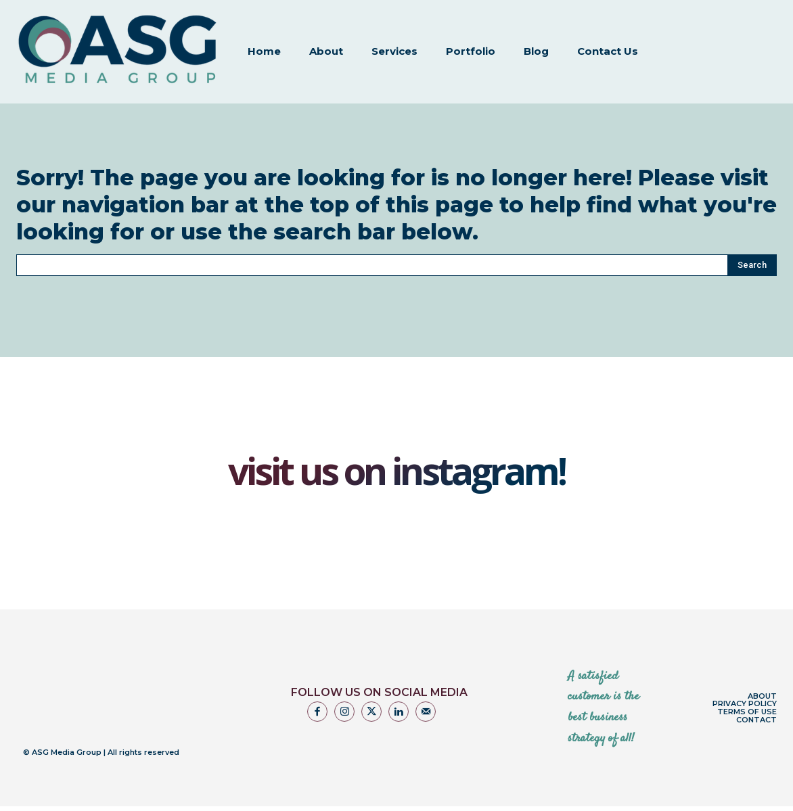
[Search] (752, 249)
